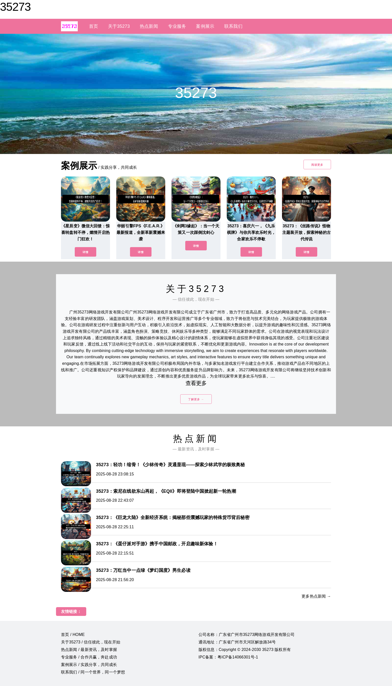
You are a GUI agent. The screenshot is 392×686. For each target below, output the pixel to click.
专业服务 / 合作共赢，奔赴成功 (89, 657)
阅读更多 (317, 164)
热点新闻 (149, 26)
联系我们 (233, 26)
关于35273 (119, 26)
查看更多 (196, 383)
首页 (93, 26)
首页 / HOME (73, 634)
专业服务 (177, 26)
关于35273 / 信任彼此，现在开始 (90, 642)
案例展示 (205, 26)
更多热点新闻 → (316, 596)
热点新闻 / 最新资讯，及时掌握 (89, 649)
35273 (15, 6)
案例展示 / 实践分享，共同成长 (89, 664)
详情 (85, 252)
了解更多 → (196, 399)
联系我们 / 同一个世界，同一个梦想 (93, 672)
